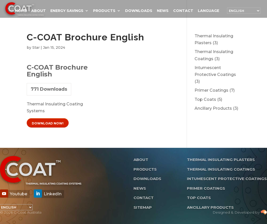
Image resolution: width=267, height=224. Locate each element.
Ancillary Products (210, 207)
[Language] (243, 11)
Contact (183, 11)
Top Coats (199, 197)
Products (104, 11)
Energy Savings (66, 11)
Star (36, 47)
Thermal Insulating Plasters (221, 159)
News (163, 11)
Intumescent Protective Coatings (227, 178)
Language (208, 11)
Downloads (138, 11)
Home (21, 11)
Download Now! (48, 123)
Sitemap (143, 207)
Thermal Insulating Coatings (221, 169)
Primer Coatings (206, 188)
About (38, 11)
